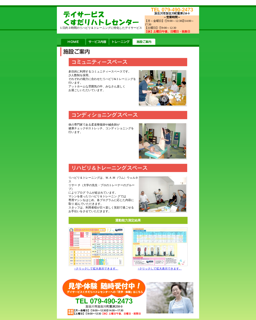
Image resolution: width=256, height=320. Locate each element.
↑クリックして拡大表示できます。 (96, 267)
